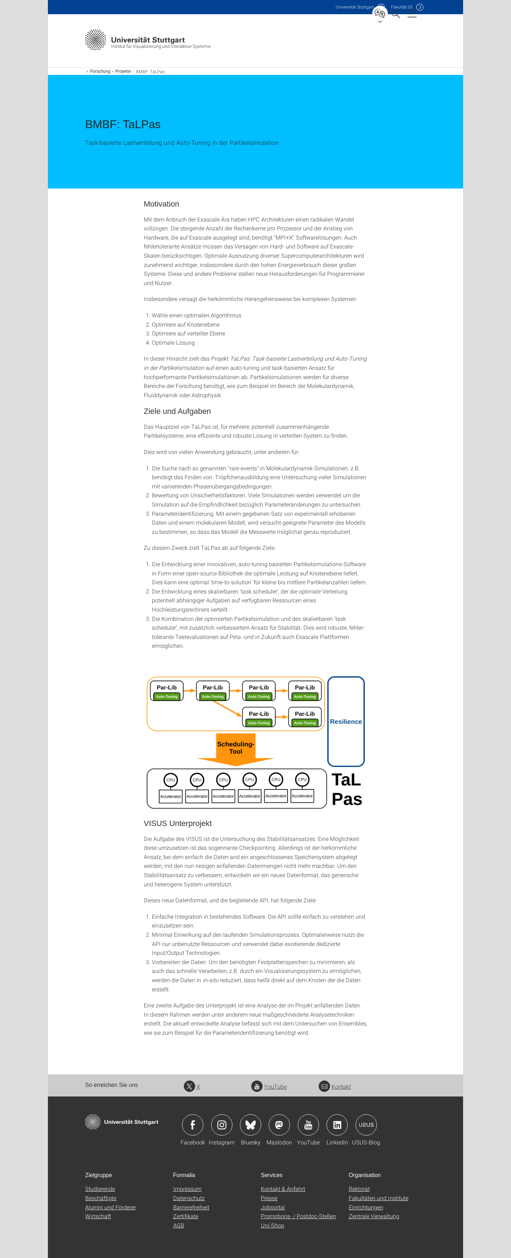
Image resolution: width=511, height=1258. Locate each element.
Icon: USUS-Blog (366, 1125)
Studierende (100, 1188)
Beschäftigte (100, 1198)
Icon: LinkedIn (337, 1125)
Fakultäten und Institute (378, 1198)
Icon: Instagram (221, 1125)
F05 (402, 7)
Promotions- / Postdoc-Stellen (298, 1216)
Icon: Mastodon (279, 1125)
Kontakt (335, 1086)
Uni (355, 7)
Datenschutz (189, 1198)
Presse (269, 1198)
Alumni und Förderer (110, 1207)
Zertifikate (185, 1216)
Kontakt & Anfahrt (283, 1188)
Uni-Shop (272, 1225)
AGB (178, 1225)
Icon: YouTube (308, 1125)
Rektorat (359, 1188)
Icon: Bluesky (250, 1125)
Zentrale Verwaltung (374, 1216)
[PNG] (255, 743)
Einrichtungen (366, 1207)
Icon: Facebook (192, 1125)
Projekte (123, 71)
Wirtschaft (98, 1216)
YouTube (269, 1086)
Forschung (100, 71)
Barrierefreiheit (191, 1207)
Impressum (187, 1188)
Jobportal (273, 1207)
